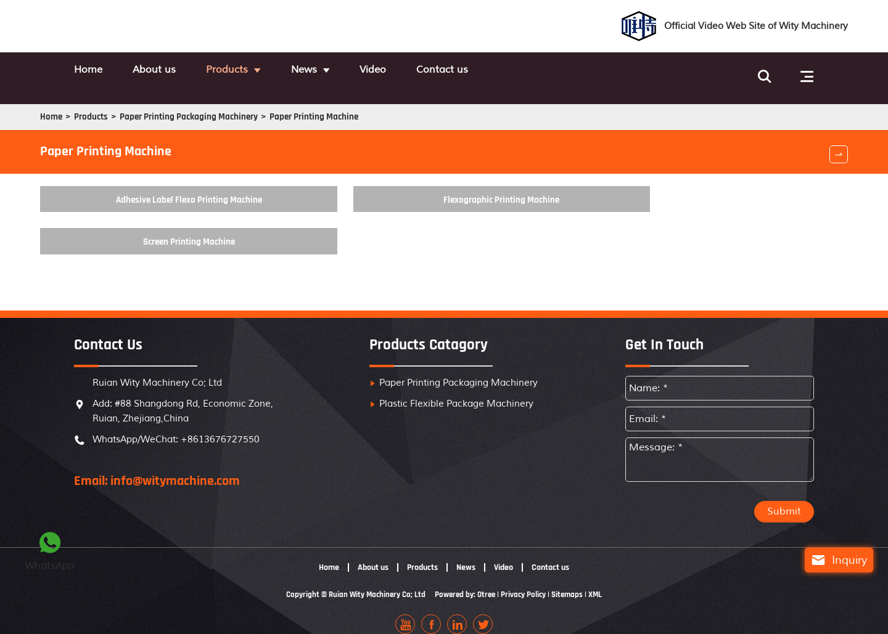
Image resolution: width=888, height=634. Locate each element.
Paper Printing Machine (389, 107)
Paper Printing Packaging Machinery (244, 107)
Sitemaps (573, 582)
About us (173, 71)
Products (263, 71)
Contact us (527, 71)
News (356, 71)
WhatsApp (50, 549)
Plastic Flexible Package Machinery (456, 391)
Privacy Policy (527, 582)
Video (441, 71)
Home (90, 71)
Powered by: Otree (465, 582)
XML (603, 582)
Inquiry (829, 560)
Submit (784, 500)
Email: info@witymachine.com (157, 469)
